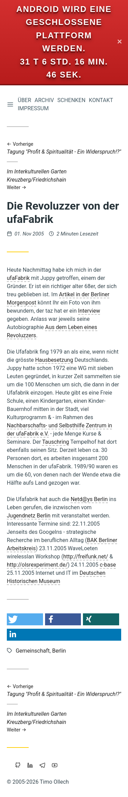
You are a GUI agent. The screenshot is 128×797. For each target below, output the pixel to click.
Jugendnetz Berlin (29, 515)
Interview (89, 311)
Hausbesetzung (54, 360)
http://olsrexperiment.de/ (37, 564)
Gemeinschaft (33, 650)
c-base (108, 564)
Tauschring (55, 442)
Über (24, 100)
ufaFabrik (18, 278)
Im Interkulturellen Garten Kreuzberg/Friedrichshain (64, 179)
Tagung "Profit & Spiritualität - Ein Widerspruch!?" (64, 148)
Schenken (71, 100)
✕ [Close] (120, 42)
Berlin (59, 650)
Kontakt (101, 100)
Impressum (33, 108)
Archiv (44, 100)
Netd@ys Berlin (89, 499)
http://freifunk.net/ (85, 556)
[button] (25, 619)
